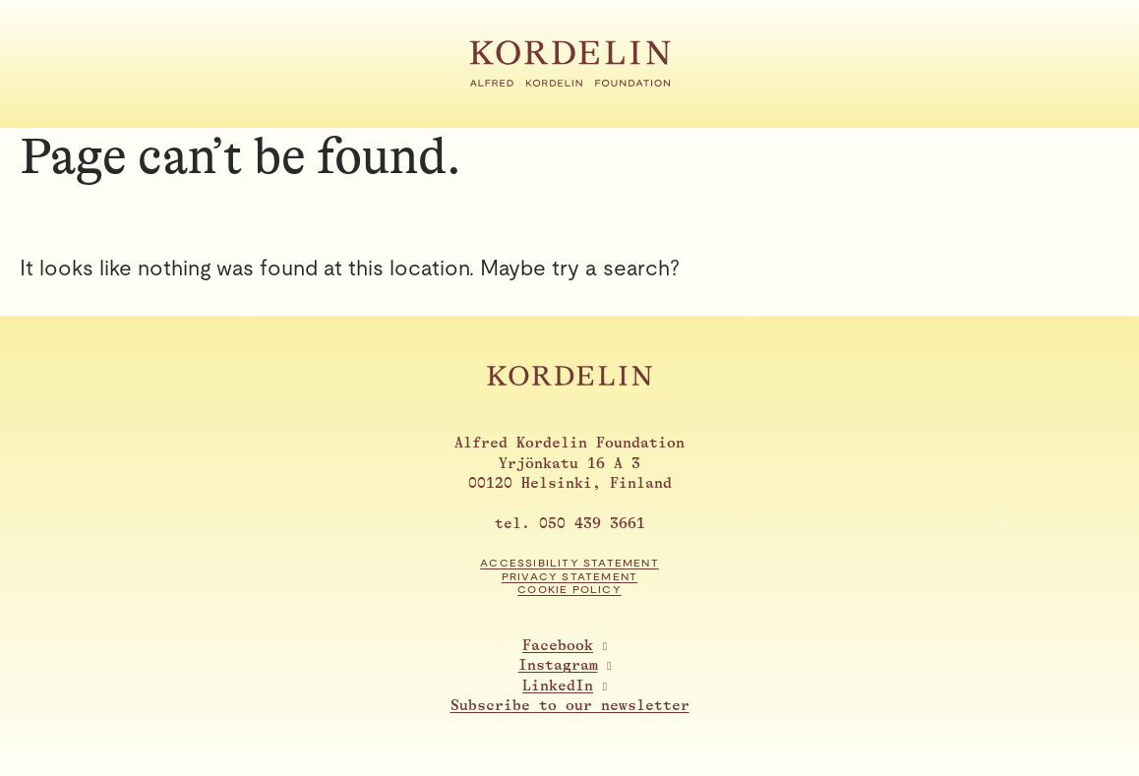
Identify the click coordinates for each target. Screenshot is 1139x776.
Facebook (557, 645)
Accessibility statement (569, 563)
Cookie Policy (569, 589)
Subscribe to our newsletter (569, 705)
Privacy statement (569, 576)
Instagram (558, 665)
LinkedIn (557, 686)
